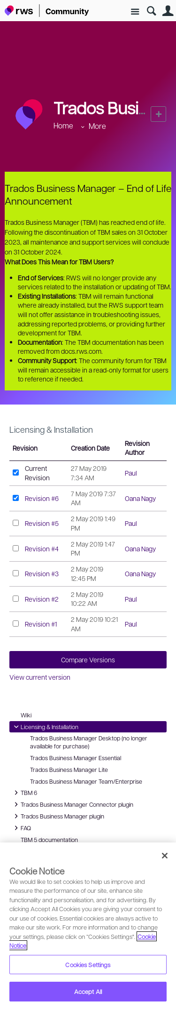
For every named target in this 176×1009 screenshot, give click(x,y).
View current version (39, 677)
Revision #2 (42, 599)
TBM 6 (24, 792)
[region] (88, 925)
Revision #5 (42, 523)
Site (135, 12)
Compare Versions (88, 659)
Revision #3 (42, 573)
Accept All (88, 991)
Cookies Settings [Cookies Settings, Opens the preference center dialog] (87, 965)
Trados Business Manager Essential (75, 758)
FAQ (22, 828)
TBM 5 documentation (49, 839)
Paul (131, 473)
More (97, 126)
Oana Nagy (140, 498)
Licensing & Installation (51, 429)
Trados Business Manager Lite (69, 769)
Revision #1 (41, 624)
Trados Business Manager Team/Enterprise (86, 781)
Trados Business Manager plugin (57, 816)
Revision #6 (42, 498)
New (158, 114)
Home (63, 125)
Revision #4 (42, 548)
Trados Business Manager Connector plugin (72, 804)
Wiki (26, 715)
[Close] (164, 855)
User (168, 11)
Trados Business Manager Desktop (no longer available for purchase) (88, 742)
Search (151, 11)
